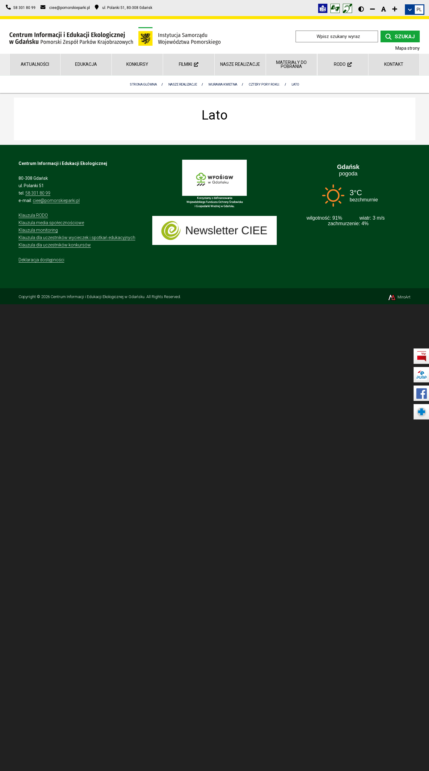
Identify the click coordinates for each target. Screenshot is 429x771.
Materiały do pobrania (291, 64)
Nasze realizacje (240, 64)
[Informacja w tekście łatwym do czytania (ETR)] (324, 9)
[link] (414, 9)
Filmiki (188, 64)
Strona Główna (143, 84)
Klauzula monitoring (38, 230)
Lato (295, 84)
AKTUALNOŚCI (35, 64)
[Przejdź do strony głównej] (115, 36)
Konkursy (137, 64)
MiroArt (398, 297)
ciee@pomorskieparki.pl (56, 200)
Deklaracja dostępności (41, 259)
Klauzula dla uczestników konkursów (55, 244)
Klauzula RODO (33, 215)
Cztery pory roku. (264, 84)
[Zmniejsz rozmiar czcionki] (372, 9)
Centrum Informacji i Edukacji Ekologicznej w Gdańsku (98, 296)
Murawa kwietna (222, 84)
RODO (343, 64)
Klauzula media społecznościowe (51, 222)
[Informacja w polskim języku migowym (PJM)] (349, 9)
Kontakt (393, 64)
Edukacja (86, 64)
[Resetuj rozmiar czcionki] (383, 9)
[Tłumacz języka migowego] (336, 9)
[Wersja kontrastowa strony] (361, 9)
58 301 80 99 (37, 193)
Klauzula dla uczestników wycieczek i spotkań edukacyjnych (77, 237)
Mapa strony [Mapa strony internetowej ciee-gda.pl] (407, 48)
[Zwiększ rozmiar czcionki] (394, 9)
